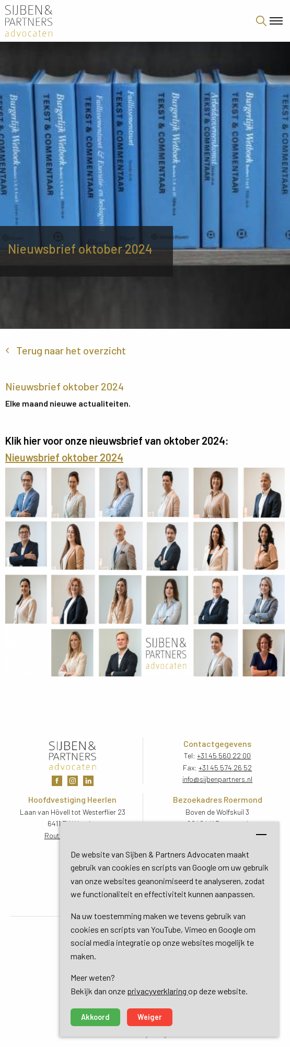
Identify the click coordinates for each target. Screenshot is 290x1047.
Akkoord (95, 1017)
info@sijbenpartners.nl (217, 779)
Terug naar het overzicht (71, 350)
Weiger (149, 1017)
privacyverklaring (157, 991)
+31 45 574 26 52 (225, 767)
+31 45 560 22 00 (224, 755)
